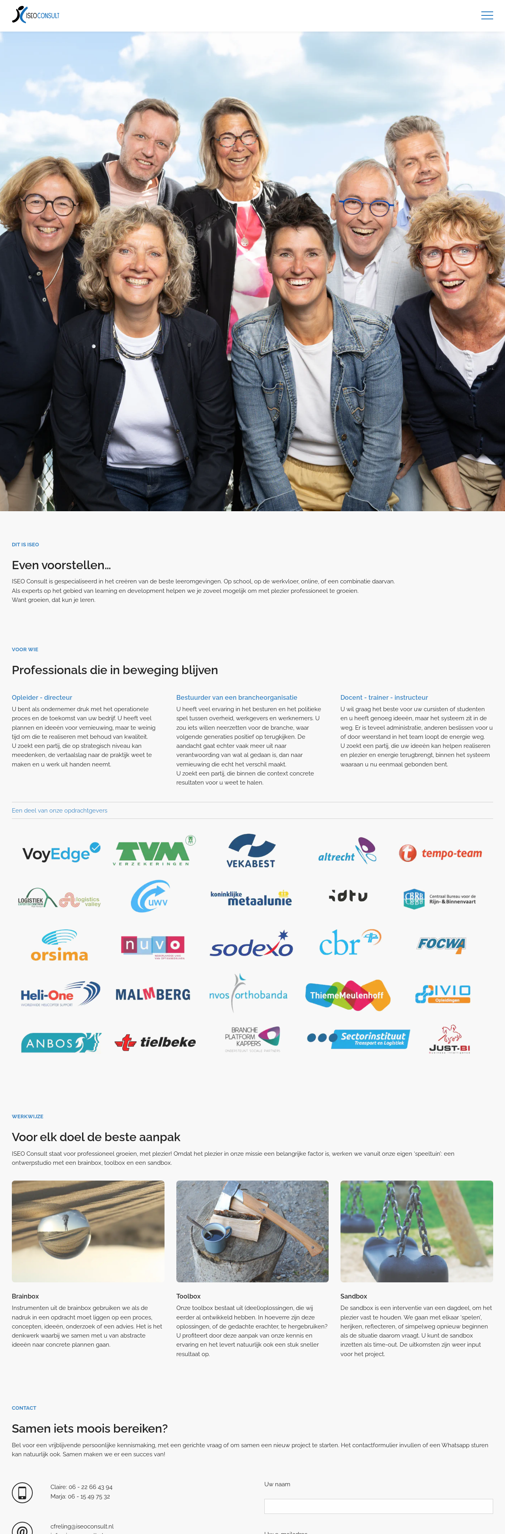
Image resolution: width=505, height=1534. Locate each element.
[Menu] (487, 15)
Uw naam (277, 1484)
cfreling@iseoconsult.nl (82, 1526)
